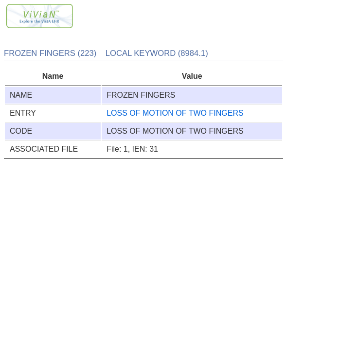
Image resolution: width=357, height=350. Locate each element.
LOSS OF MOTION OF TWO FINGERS (175, 113)
